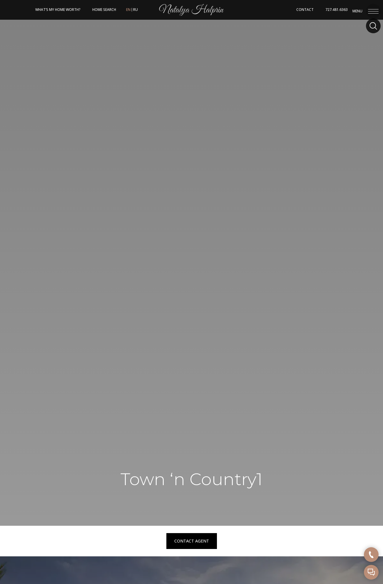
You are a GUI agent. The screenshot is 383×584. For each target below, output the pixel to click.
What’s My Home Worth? (58, 9)
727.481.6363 (336, 9)
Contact (305, 9)
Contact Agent (191, 541)
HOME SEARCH (104, 9)
